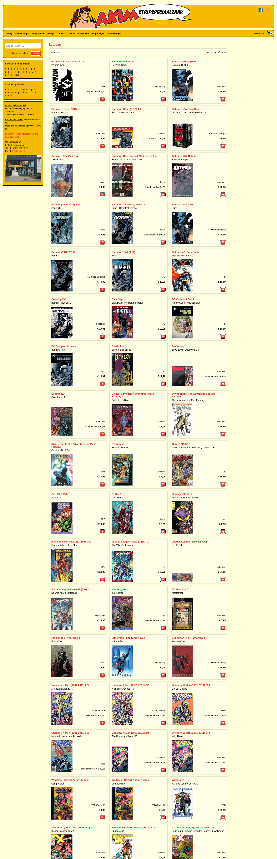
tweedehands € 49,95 (215, 376)
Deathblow (118, 346)
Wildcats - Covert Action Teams (69, 780)
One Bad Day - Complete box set (189, 112)
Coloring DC (58, 299)
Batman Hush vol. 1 (61, 302)
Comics (61, 33)
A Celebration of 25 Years (185, 783)
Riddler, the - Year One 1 (65, 637)
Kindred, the (119, 589)
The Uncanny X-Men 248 (124, 736)
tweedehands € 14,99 (155, 187)
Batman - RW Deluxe (184, 156)
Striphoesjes (98, 33)
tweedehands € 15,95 (155, 762)
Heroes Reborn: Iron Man (64, 545)
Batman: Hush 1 (59, 112)
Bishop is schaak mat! (62, 831)
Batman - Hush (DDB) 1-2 (126, 109)
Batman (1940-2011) (183, 204)
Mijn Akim (259, 33)
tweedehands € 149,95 (154, 235)
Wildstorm (178, 780)
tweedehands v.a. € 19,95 (93, 769)
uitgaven (55, 52)
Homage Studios (182, 494)
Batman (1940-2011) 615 (65, 204)
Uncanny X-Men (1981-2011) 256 (70, 732)
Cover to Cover (119, 65)
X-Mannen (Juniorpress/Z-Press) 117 (133, 827)
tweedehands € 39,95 (95, 426)
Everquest (118, 444)
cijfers (16, 75)
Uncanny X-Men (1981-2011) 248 (130, 732)
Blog (9, 33)
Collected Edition (120, 400)
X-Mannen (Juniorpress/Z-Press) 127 (73, 827)
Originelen (83, 33)
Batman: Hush (58, 349)
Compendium (58, 783)
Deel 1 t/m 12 (58, 397)
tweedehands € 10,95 (95, 715)
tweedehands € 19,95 (215, 715)
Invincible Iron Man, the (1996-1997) (72, 541)
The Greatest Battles (182, 255)
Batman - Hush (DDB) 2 (185, 61)
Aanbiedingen (114, 33)
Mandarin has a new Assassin (66, 736)
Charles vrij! (118, 831)
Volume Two (57, 65)
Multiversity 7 (180, 589)
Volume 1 (56, 497)
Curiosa (71, 33)
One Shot (116, 497)
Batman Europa (180, 159)
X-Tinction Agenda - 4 (123, 688)
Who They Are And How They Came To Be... (194, 447)
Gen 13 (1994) (180, 444)
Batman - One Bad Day (185, 109)
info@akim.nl (18, 151)
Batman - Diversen (122, 61)
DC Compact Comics (184, 299)
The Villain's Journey (122, 545)
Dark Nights (119, 299)
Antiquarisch (38, 33)
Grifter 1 (116, 494)
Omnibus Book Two (61, 450)
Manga (50, 33)
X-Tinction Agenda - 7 (62, 688)
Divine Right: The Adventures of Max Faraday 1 (133, 395)
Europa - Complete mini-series (127, 159)
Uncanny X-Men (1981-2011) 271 (130, 685)
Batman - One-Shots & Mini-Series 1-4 (134, 156)
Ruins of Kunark (120, 447)
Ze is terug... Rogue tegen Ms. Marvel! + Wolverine (198, 831)
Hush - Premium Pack (123, 112)
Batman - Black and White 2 (67, 61)
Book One (56, 641)
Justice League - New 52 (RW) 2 (70, 589)
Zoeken (35, 53)
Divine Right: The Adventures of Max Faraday (73, 445)
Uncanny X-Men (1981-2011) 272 (70, 685)
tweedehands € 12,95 (155, 620)
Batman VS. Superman (185, 252)
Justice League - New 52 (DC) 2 (130, 541)
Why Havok (178, 736)
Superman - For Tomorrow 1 (188, 637)
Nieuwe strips (22, 33)
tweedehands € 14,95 (215, 762)
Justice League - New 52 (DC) (189, 541)
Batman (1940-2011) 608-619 (128, 204)
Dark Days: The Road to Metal (127, 302)
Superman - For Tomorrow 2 (128, 637)
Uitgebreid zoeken (19, 53)
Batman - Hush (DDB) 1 (65, 109)
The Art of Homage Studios (186, 497)
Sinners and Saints (121, 349)
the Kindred (117, 593)
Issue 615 (56, 208)
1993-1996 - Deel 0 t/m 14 (185, 349)
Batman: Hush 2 (180, 65)
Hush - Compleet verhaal (124, 208)
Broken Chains (179, 688)
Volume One (178, 641)
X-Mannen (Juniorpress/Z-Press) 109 (193, 827)
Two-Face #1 (58, 159)
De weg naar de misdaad (64, 593)
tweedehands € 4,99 (95, 91)
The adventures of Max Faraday (188, 400)
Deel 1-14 (177, 545)
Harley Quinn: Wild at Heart (186, 302)
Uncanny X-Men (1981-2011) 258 (191, 685)
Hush (174, 208)
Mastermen (178, 593)
